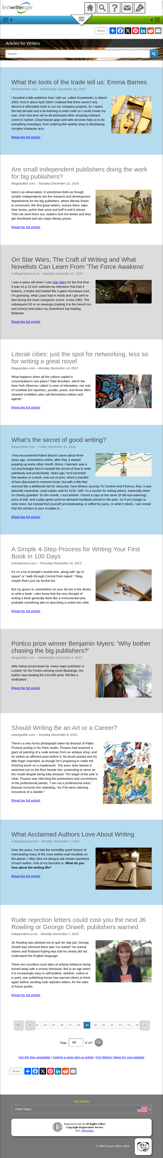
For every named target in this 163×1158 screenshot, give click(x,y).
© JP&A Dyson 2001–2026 (112, 1146)
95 (137, 1025)
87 (70, 1025)
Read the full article (25, 137)
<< (18, 1025)
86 (62, 1025)
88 (78, 1025)
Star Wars (59, 282)
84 (45, 1025)
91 (103, 1025)
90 (95, 1025)
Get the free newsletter (35, 1057)
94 (128, 1025)
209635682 (87, 1130)
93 (120, 1025)
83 (37, 1025)
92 (112, 1025)
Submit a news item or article (73, 1057)
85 (53, 1025)
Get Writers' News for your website (120, 1057)
